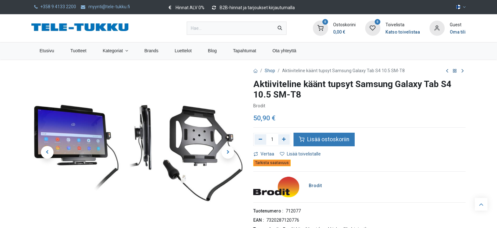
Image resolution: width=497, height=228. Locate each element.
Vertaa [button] (264, 153)
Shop (270, 70)
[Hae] (280, 28)
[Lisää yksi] (284, 139)
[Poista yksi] (260, 139)
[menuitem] (46, 50)
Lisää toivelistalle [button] (300, 153)
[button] (47, 152)
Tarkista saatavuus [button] (272, 163)
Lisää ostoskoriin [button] (324, 139)
